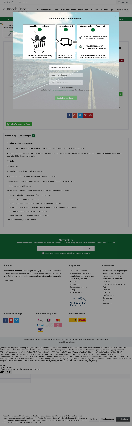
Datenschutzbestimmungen (61, 90)
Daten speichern (66, 88)
